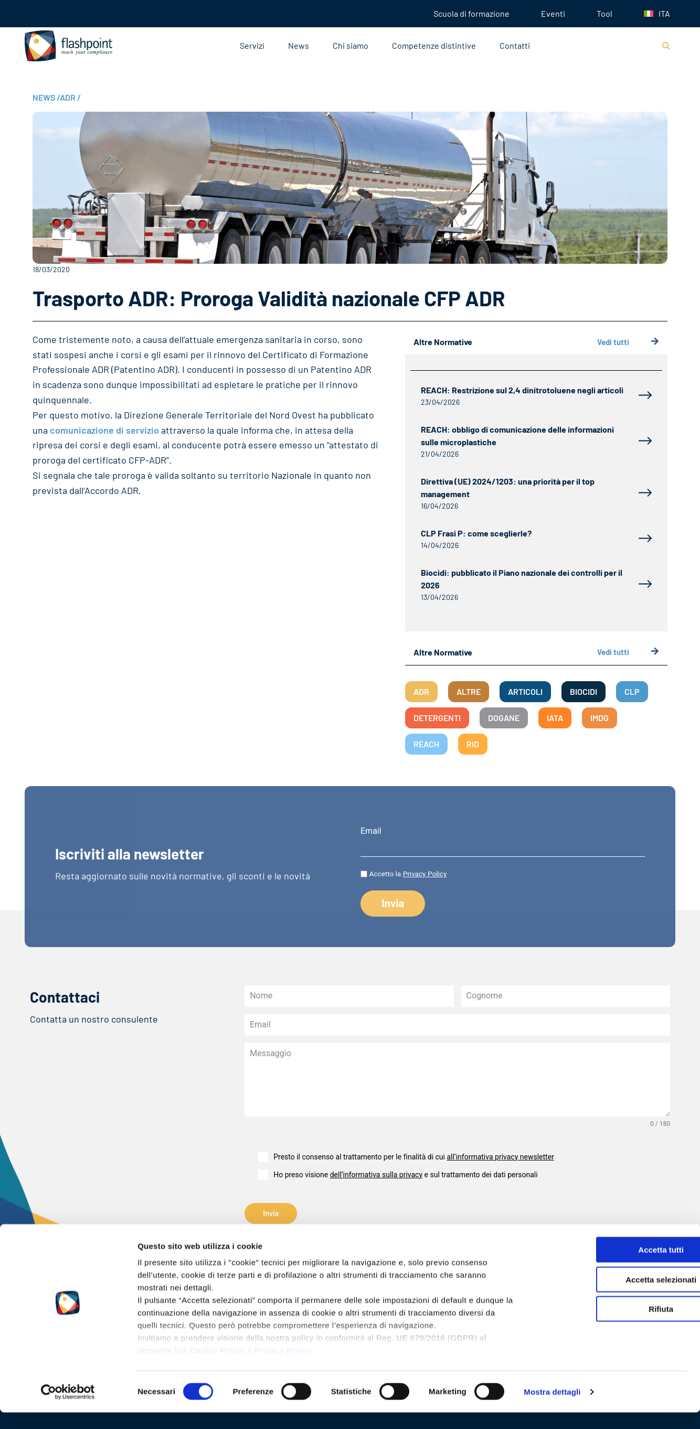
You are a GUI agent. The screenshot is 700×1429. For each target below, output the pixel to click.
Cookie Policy (217, 1367)
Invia (271, 1213)
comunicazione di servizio (104, 430)
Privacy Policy (283, 1367)
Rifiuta (612, 1325)
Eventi (553, 13)
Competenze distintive (434, 45)
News (298, 45)
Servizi (252, 45)
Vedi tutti (628, 342)
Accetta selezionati (612, 1296)
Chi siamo (350, 45)
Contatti (515, 45)
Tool (604, 13)
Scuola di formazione (471, 13)
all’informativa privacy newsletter (500, 1157)
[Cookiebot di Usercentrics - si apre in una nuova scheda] (68, 1408)
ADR (70, 97)
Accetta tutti (612, 1266)
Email (370, 831)
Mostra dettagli (552, 1408)
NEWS (46, 97)
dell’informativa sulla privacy (376, 1174)
